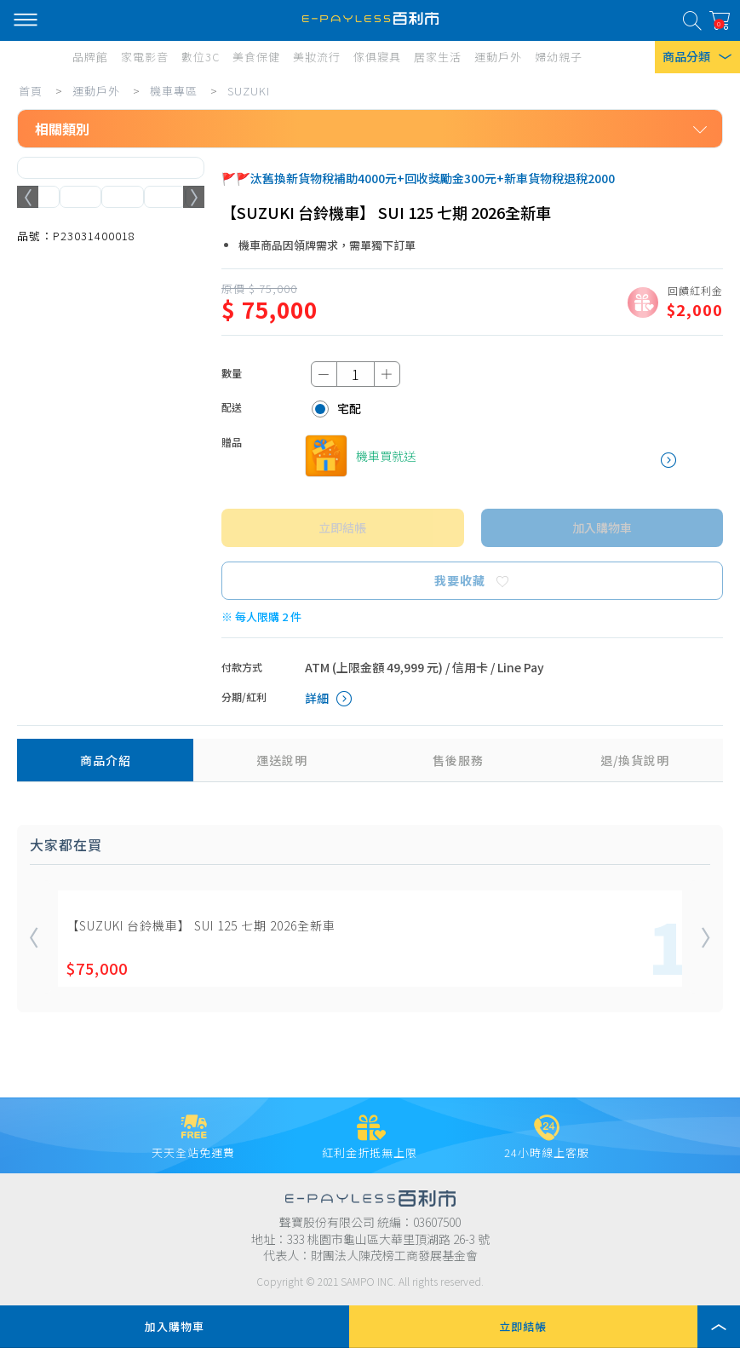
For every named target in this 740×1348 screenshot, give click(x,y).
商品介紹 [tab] (105, 760)
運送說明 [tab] (281, 760)
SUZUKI (248, 91)
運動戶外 (96, 91)
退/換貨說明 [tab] (634, 760)
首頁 (31, 91)
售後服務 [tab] (458, 760)
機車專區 (174, 91)
